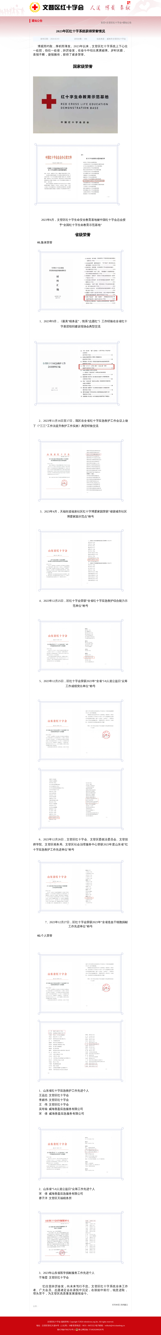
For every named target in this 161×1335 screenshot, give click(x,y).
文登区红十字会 (114, 22)
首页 (103, 22)
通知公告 (127, 22)
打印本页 (116, 1305)
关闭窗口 (124, 1305)
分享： (36, 1306)
